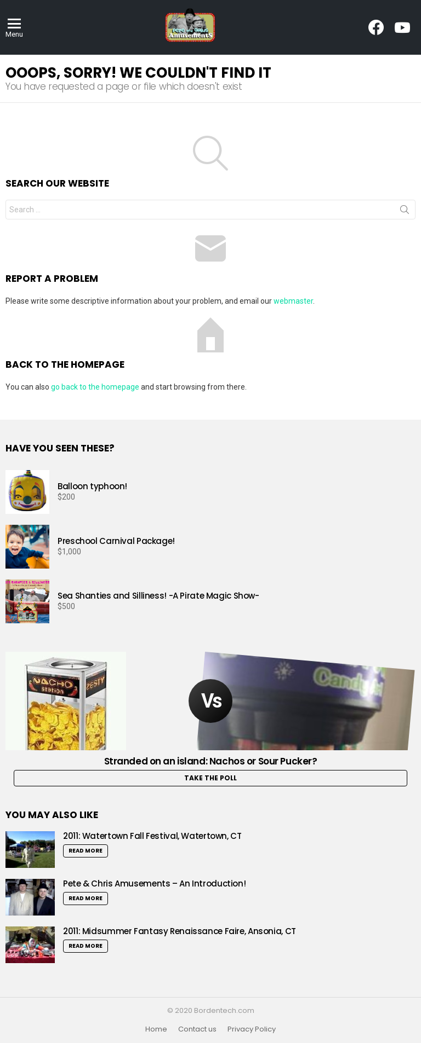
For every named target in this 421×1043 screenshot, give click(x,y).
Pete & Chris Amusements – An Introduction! (154, 883)
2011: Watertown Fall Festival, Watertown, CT (152, 836)
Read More (86, 851)
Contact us (197, 1029)
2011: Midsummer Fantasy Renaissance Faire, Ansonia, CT (179, 931)
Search (405, 212)
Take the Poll (210, 778)
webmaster (293, 301)
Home (156, 1029)
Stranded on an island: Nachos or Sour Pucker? (210, 761)
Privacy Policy (251, 1029)
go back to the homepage (95, 387)
